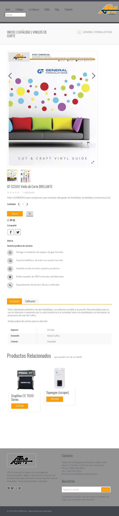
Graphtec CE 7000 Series (22, 397)
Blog (57, 9)
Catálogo (19, 9)
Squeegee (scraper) (57, 392)
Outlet (47, 9)
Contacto (69, 9)
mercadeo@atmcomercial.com (82, 474)
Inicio (8, 9)
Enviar (105, 489)
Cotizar (14, 213)
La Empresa (34, 9)
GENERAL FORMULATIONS (97, 32)
